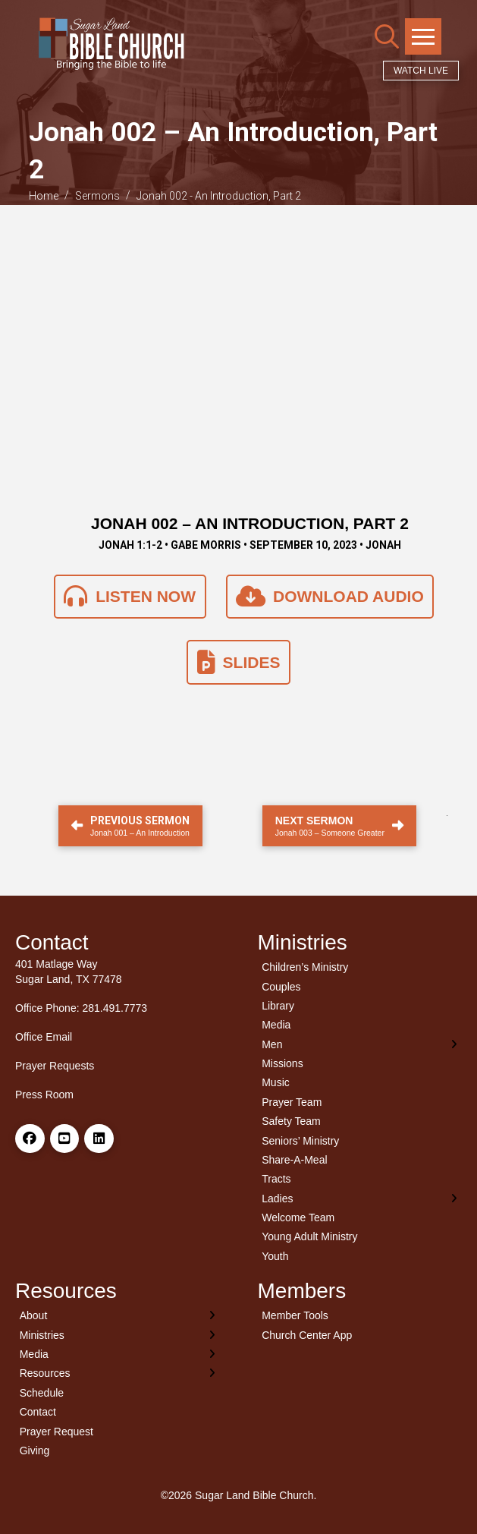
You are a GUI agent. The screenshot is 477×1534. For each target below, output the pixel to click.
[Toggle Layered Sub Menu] (360, 1044)
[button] (387, 36)
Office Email (43, 1037)
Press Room (44, 1094)
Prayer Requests (54, 1066)
